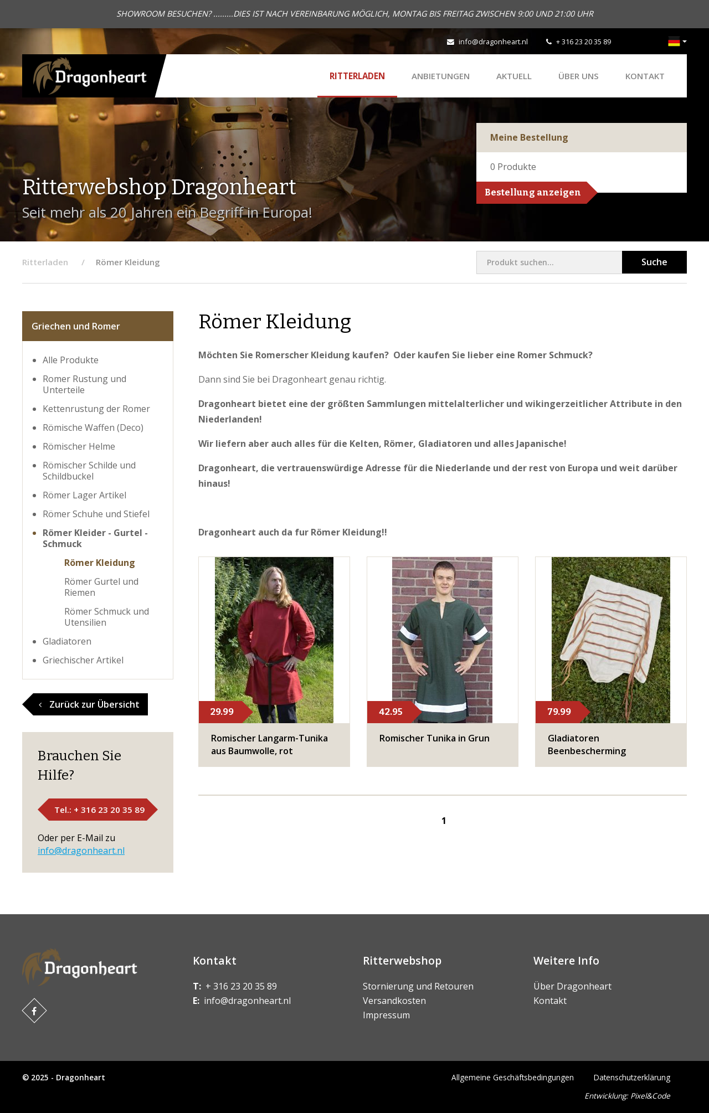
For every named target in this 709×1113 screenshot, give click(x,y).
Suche (654, 262)
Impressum (386, 1015)
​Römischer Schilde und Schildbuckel (89, 470)
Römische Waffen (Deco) (93, 427)
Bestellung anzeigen (533, 192)
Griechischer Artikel (83, 660)
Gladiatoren (67, 641)
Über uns (578, 75)
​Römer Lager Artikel (84, 495)
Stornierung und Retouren (418, 986)
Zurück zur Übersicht (89, 704)
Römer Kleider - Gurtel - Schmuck (95, 538)
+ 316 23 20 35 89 (583, 42)
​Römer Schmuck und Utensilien (106, 616)
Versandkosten (394, 1001)
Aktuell (514, 75)
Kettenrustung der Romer (96, 409)
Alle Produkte (71, 360)
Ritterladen (357, 75)
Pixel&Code (650, 1095)
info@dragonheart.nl (493, 42)
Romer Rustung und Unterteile (84, 384)
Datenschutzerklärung (632, 1077)
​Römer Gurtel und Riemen (101, 587)
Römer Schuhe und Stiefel (96, 514)
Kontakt (645, 75)
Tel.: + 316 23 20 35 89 (99, 809)
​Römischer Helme (79, 446)
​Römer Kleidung (99, 562)
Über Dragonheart (572, 986)
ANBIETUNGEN (441, 75)
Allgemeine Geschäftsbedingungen (512, 1077)
